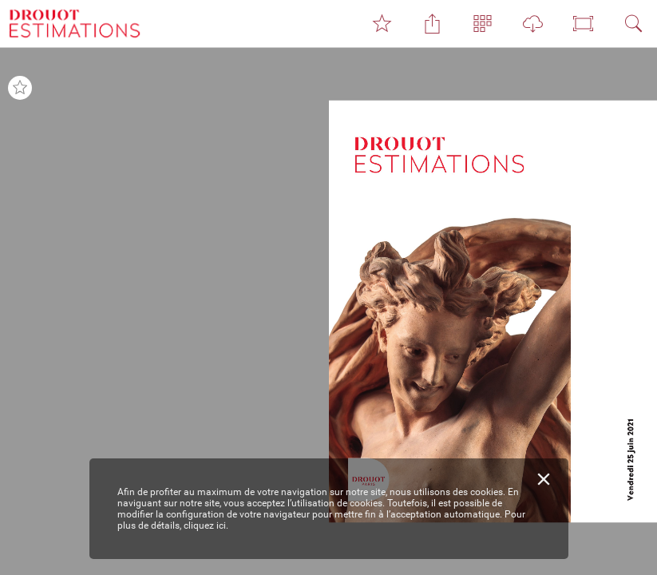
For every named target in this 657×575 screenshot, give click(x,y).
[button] (382, 24)
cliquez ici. (206, 525)
